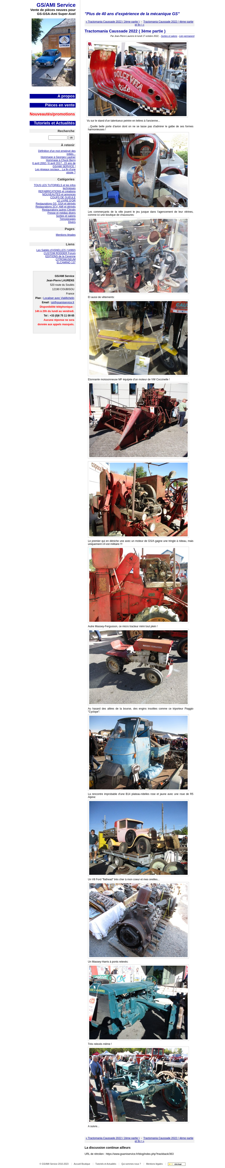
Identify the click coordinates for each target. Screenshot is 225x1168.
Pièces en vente (60, 105)
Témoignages (68, 219)
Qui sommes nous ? (131, 1164)
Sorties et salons (66, 215)
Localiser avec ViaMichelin (58, 298)
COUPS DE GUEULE (63, 197)
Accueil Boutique (82, 1164)
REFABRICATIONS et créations (57, 191)
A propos (66, 96)
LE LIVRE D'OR (66, 200)
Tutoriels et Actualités (54, 123)
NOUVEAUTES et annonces (59, 194)
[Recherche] (57, 137)
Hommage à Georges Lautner (58, 157)
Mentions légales (66, 234)
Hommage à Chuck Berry (61, 160)
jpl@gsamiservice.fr (62, 302)
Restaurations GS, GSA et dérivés (56, 203)
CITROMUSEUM (66, 259)
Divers (72, 222)
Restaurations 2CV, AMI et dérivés (56, 206)
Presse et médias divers (61, 212)
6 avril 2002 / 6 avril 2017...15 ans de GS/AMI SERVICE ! (54, 165)
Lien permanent (187, 36)
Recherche (66, 131)
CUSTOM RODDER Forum (60, 253)
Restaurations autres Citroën (59, 209)
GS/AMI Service (56, 5)
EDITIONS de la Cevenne (60, 256)
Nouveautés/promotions (52, 114)
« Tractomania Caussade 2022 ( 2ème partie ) (113, 21)
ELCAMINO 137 (66, 262)
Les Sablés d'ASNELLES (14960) (56, 250)
